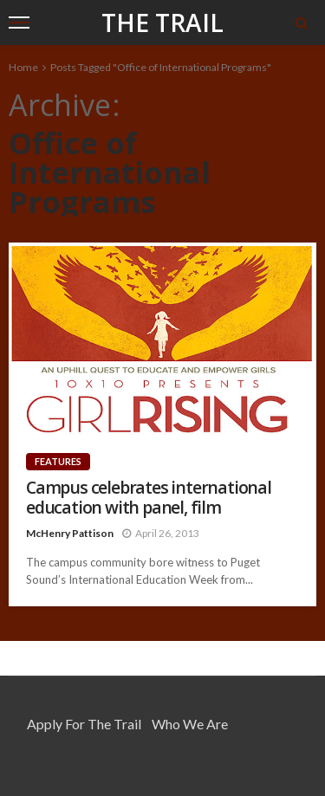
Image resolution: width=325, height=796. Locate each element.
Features (58, 461)
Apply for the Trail (84, 723)
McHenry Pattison (70, 533)
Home (23, 67)
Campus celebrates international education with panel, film (148, 497)
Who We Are (190, 723)
